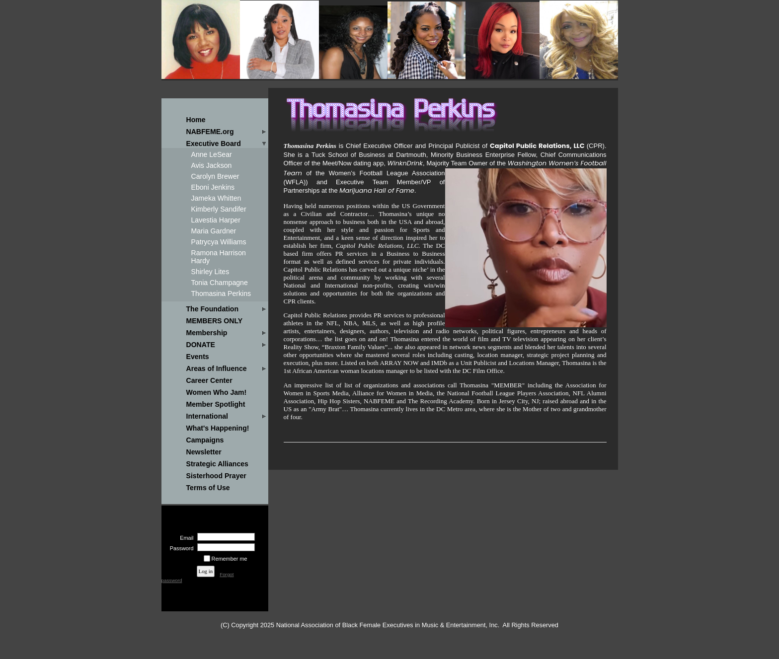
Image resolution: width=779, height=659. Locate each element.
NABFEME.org (210, 132)
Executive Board (213, 143)
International (207, 416)
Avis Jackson (211, 165)
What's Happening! (217, 428)
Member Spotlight (215, 404)
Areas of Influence (216, 368)
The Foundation (212, 309)
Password (179, 548)
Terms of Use (208, 488)
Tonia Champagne (219, 283)
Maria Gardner (213, 231)
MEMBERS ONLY (214, 321)
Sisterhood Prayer (216, 476)
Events (197, 357)
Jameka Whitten (216, 198)
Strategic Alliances (217, 464)
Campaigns (205, 440)
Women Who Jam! (216, 392)
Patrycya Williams (218, 242)
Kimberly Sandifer (218, 209)
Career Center (209, 380)
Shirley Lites (210, 272)
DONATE (200, 345)
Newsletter (204, 452)
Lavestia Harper (215, 220)
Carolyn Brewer (215, 176)
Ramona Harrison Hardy (218, 257)
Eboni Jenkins (213, 187)
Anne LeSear (211, 154)
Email (184, 538)
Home (196, 120)
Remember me (229, 559)
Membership (207, 333)
